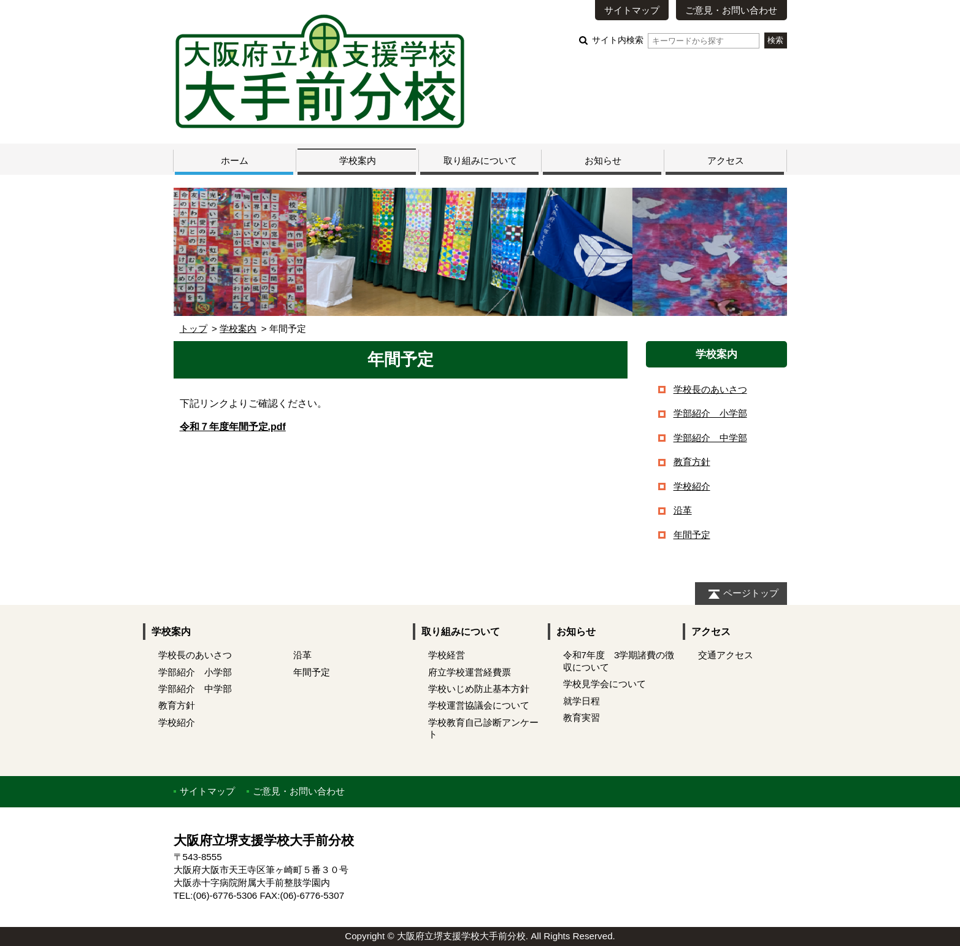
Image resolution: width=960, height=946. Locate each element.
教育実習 (581, 717)
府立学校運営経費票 (469, 672)
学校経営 (446, 655)
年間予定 (692, 534)
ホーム (234, 160)
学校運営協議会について (478, 705)
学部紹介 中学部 (710, 438)
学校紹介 (692, 486)
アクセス (725, 160)
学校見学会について (604, 684)
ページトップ (750, 593)
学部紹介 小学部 (710, 413)
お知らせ (603, 160)
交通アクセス (725, 655)
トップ (193, 328)
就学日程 (581, 701)
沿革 (683, 510)
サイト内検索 (675, 40)
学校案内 (357, 160)
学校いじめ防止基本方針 (478, 688)
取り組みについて (480, 160)
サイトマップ (631, 10)
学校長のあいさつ (710, 389)
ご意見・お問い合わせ (731, 10)
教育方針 (692, 461)
